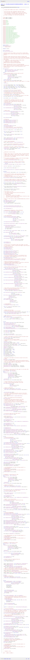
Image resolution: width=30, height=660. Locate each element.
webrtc (2, 4)
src (4, 4)
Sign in (28, 1)
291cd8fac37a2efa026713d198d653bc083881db (14, 4)
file (18, 7)
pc (28, 4)
